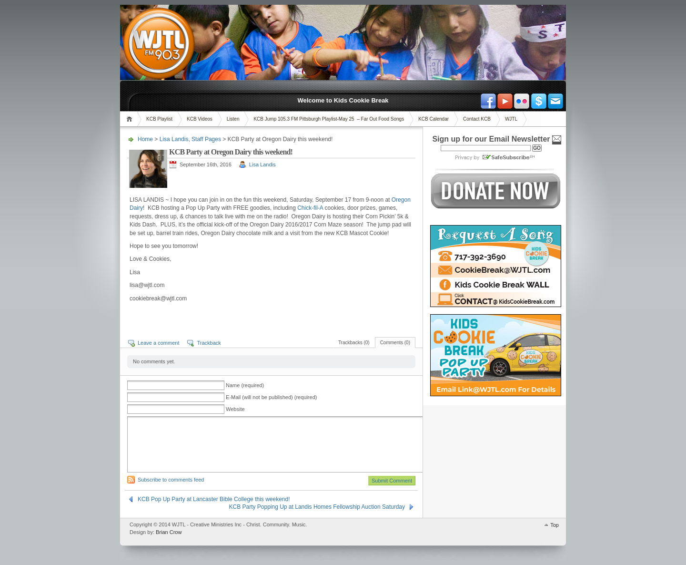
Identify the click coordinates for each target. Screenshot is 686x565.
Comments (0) (395, 342)
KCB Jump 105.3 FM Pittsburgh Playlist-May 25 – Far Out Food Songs (328, 119)
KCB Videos (199, 119)
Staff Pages (206, 139)
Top (554, 525)
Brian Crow (169, 532)
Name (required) (245, 385)
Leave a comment (158, 343)
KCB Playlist (159, 119)
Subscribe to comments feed (171, 480)
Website (235, 409)
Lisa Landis (174, 139)
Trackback (209, 343)
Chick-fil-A (310, 208)
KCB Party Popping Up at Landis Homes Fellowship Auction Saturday (317, 506)
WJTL (511, 119)
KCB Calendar (433, 119)
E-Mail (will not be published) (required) (271, 397)
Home (130, 119)
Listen (233, 119)
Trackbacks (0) (354, 342)
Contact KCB (477, 119)
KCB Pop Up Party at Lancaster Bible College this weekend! (214, 499)
